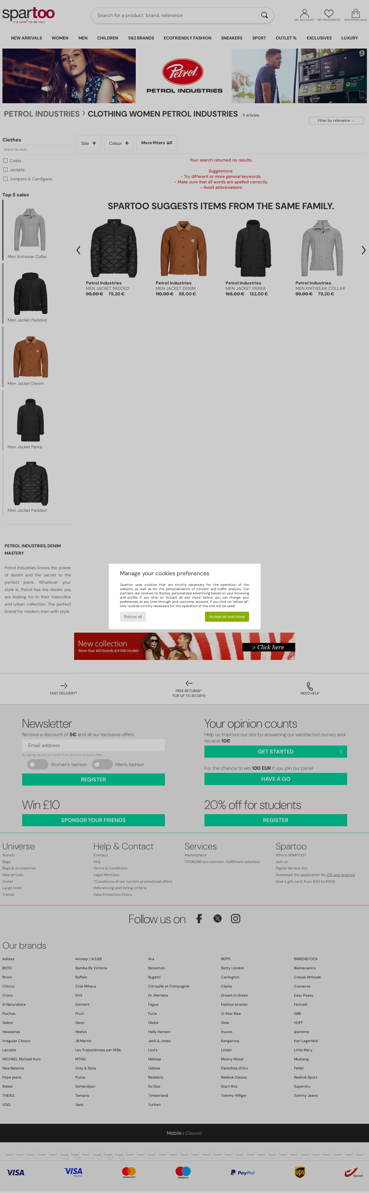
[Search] (264, 15)
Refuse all (133, 616)
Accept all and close (227, 616)
